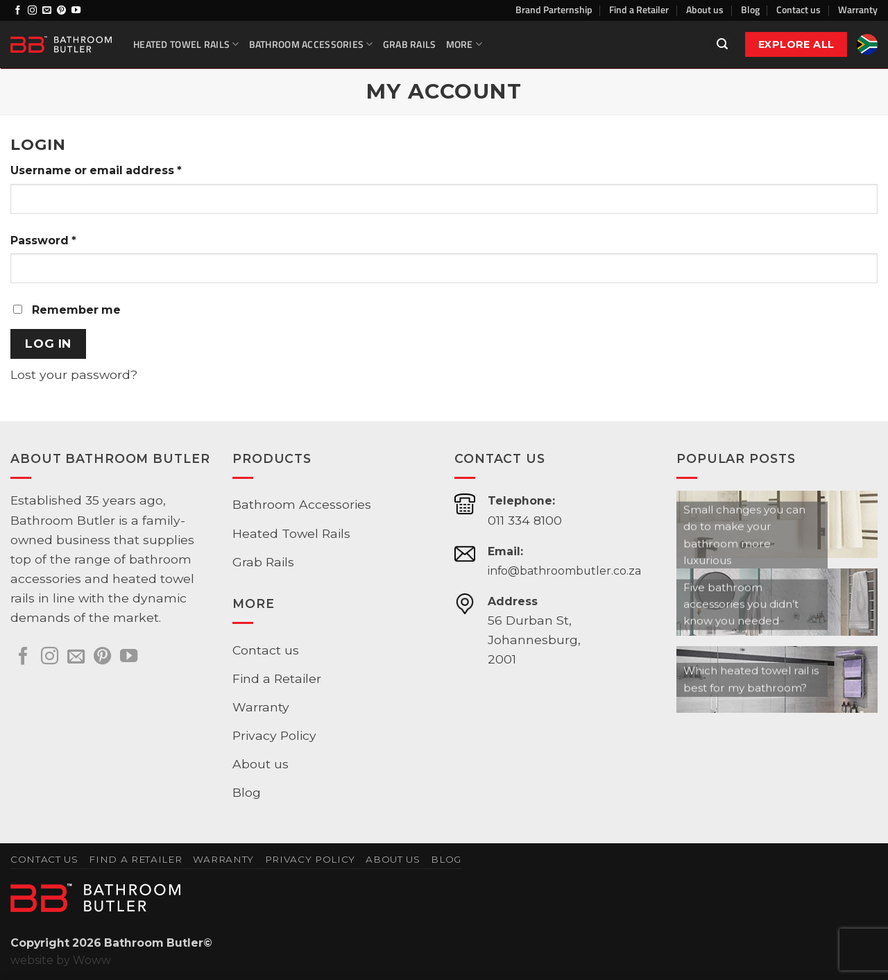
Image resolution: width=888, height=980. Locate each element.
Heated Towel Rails (186, 44)
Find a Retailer (639, 9)
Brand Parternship (553, 9)
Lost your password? (73, 374)
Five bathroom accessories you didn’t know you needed (741, 603)
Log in (48, 343)
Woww (92, 960)
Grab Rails (409, 44)
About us (705, 9)
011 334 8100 (525, 520)
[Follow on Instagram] (32, 11)
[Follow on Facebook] (17, 11)
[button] (722, 44)
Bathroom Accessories (311, 44)
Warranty (858, 9)
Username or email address (96, 170)
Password (43, 240)
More (464, 44)
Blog (750, 9)
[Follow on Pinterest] (61, 11)
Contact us (798, 9)
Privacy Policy (274, 735)
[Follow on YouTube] (75, 11)
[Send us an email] (46, 11)
